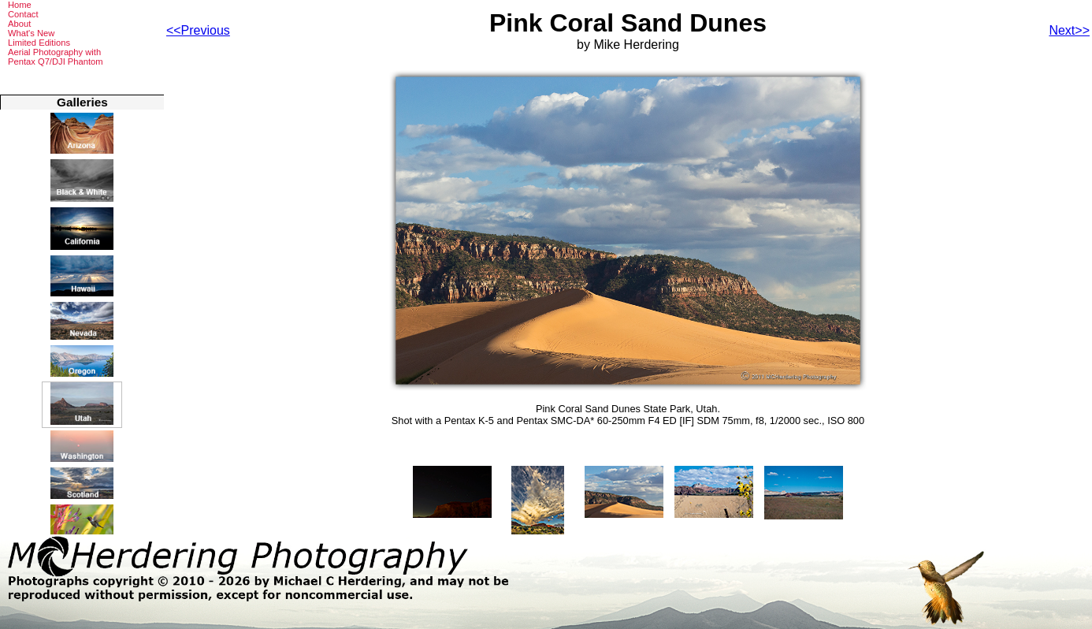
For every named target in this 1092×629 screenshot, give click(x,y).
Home (20, 4)
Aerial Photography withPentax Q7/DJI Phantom (55, 56)
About (19, 23)
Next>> (1069, 30)
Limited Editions (39, 42)
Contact (23, 14)
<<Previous (198, 30)
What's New (31, 33)
